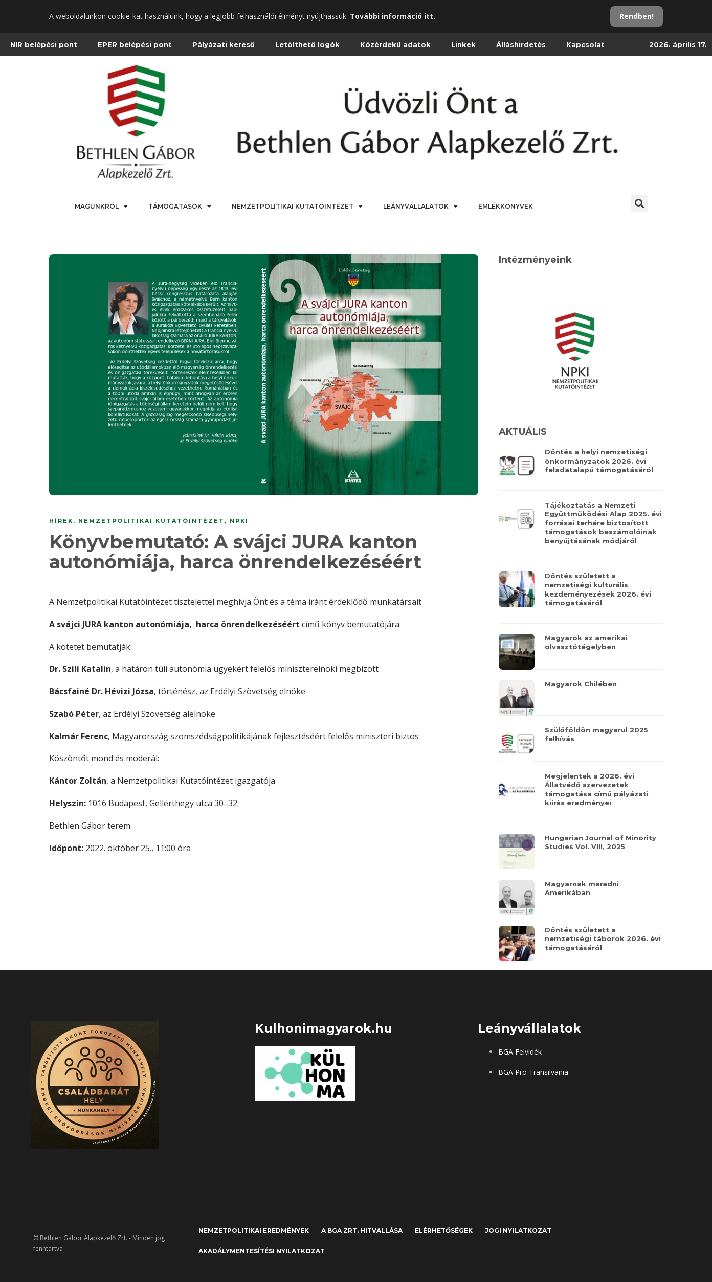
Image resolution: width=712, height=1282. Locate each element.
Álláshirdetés (521, 44)
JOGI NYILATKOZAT (518, 1230)
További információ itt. (392, 16)
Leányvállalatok (420, 206)
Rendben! (636, 16)
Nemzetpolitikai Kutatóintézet (297, 206)
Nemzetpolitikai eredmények (253, 1230)
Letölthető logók (307, 44)
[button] (639, 203)
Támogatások (179, 206)
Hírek (61, 520)
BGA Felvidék (520, 1052)
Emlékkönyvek (505, 206)
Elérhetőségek (444, 1230)
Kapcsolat (585, 44)
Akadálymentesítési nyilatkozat (261, 1251)
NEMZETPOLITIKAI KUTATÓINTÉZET (151, 520)
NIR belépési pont (43, 44)
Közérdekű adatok (395, 44)
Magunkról (101, 206)
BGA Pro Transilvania (533, 1072)
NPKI (239, 520)
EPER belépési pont (135, 44)
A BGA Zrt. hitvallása (362, 1230)
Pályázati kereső (223, 44)
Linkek (463, 44)
